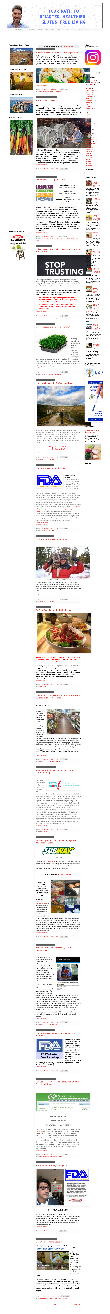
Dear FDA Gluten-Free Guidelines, (52, 539)
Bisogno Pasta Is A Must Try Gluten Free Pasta (96, 183)
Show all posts (68, 46)
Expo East (62, 238)
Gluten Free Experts (45, 100)
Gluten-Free (89, 92)
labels (88, 110)
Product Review (90, 80)
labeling (60, 1156)
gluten (58, 318)
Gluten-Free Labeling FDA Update (52, 1165)
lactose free (89, 157)
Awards (40, 29)
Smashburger (64, 318)
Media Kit (87, 29)
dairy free (89, 126)
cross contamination (45, 171)
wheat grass (57, 374)
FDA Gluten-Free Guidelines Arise (52, 468)
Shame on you (58, 939)
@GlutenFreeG (44, 522)
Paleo (87, 116)
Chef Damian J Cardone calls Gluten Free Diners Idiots (96, 271)
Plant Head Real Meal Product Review (96, 234)
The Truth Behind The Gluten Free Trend (55, 383)
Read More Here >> (41, 85)
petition (88, 145)
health (44, 686)
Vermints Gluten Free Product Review (96, 200)
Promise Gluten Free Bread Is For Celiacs (96, 252)
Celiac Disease (18, 29)
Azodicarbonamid (41, 903)
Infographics (32, 29)
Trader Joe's (57, 761)
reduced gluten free (55, 91)
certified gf (89, 108)
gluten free (46, 91)
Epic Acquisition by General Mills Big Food (96, 345)
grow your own (90, 143)
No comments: (54, 168)
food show (89, 141)
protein (88, 135)
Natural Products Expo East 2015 (51, 180)
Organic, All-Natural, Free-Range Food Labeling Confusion (93, 308)
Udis (69, 318)
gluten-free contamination (50, 1156)
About (9, 29)
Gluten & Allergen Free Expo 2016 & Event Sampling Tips (93, 327)
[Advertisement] (49, 37)
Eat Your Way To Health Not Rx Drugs (53, 610)
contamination (44, 1233)
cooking (88, 153)
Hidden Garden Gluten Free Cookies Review (96, 289)
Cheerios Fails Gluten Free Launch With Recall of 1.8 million (96, 218)
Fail (53, 318)
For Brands (80, 29)
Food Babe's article (49, 861)
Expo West (89, 112)
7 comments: (54, 89)
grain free (89, 129)
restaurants (57, 171)
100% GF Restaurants (63, 29)
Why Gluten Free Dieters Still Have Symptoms (57, 52)
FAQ (25, 29)
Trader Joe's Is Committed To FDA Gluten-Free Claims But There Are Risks (58, 696)
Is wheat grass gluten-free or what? (53, 327)
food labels (46, 831)
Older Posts (77, 1304)
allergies (88, 118)
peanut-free (89, 163)
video (87, 122)
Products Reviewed (50, 29)
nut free (88, 161)
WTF (73, 29)
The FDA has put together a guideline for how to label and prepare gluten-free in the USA (58, 509)
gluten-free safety (63, 1298)
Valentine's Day (90, 139)
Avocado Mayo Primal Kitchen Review (92, 431)
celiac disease (44, 238)
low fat (88, 159)
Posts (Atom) (47, 1307)
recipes (88, 94)
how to (88, 131)
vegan (88, 106)
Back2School (89, 149)
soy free (88, 120)
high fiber (89, 155)
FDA (41, 91)
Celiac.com (40, 1131)
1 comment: (54, 236)
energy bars (89, 128)
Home (54, 1304)
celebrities (89, 151)
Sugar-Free (89, 137)
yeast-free (89, 165)
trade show (89, 104)
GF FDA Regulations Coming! (49, 1242)
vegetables (89, 147)
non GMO (88, 88)
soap (55, 1024)
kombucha (89, 133)
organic (88, 98)
